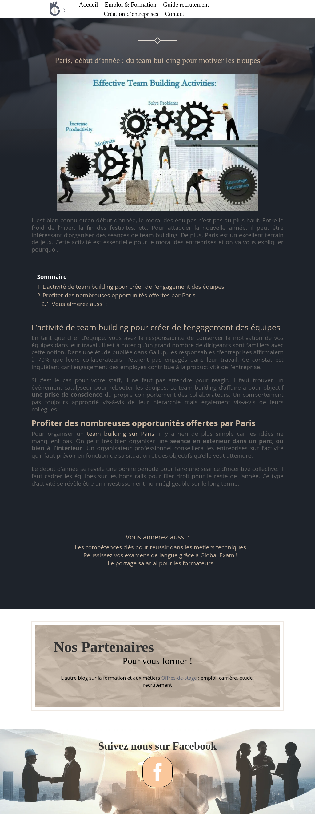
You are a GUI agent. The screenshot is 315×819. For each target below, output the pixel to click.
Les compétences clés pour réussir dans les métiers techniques (160, 547)
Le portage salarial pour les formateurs (160, 563)
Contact (174, 14)
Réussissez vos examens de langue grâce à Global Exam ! (160, 555)
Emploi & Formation (131, 5)
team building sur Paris (120, 434)
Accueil (88, 5)
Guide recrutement (186, 5)
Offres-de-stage (179, 677)
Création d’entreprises (131, 14)
